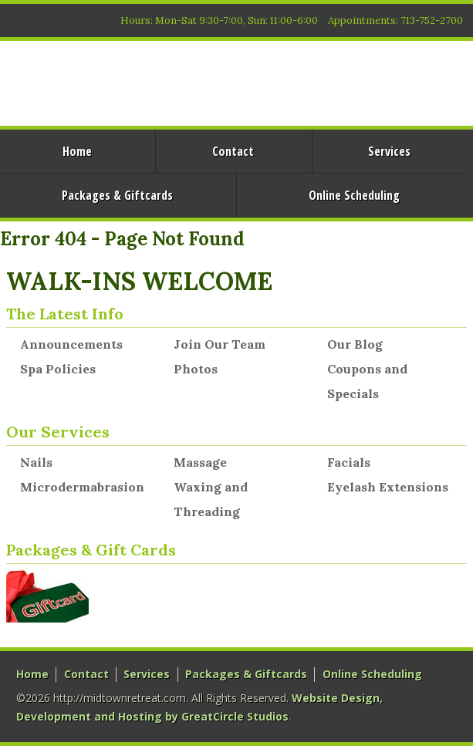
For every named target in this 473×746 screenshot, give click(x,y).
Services (389, 151)
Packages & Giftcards (246, 674)
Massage (200, 462)
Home (32, 674)
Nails (36, 462)
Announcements (71, 344)
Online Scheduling (354, 195)
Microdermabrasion (82, 487)
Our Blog (355, 344)
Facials (348, 462)
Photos (196, 368)
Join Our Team (219, 344)
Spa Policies (58, 368)
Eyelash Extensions (387, 487)
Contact (233, 151)
